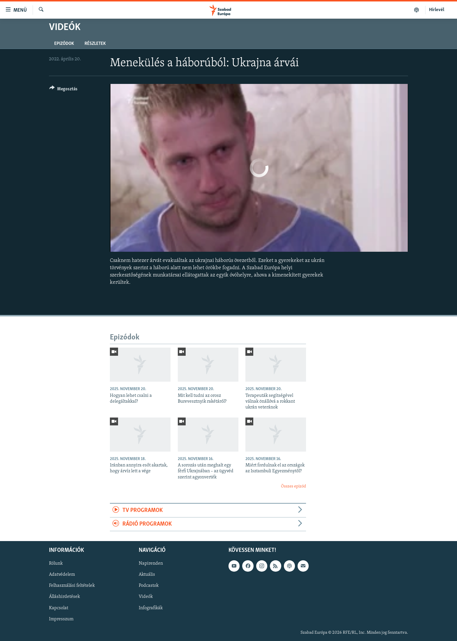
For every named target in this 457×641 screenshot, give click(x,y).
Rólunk (56, 563)
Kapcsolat (58, 608)
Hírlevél (436, 10)
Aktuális (147, 575)
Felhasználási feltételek (72, 586)
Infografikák (151, 608)
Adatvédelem (62, 575)
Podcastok (149, 586)
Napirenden (151, 563)
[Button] (63, 90)
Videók (146, 597)
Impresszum (61, 619)
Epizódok (64, 43)
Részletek (95, 43)
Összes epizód (293, 486)
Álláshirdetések (64, 597)
